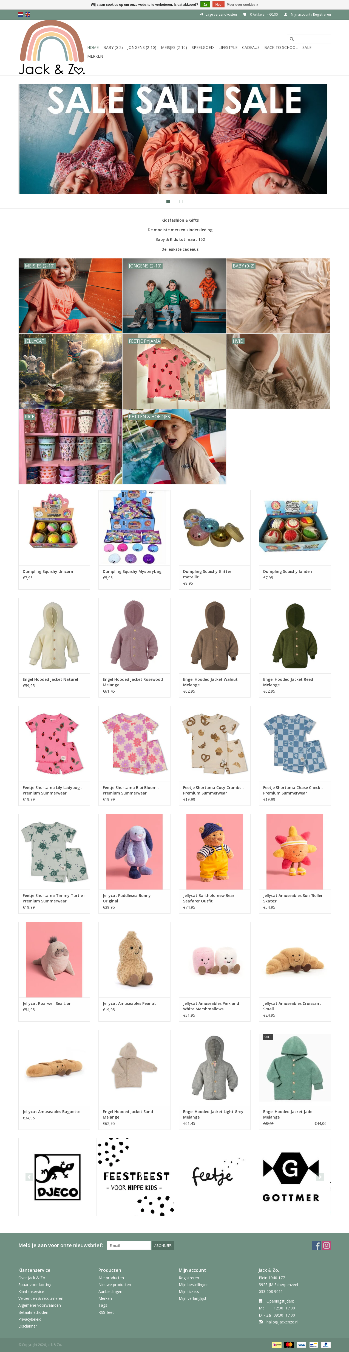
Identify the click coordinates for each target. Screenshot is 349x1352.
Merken (95, 56)
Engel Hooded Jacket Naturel (50, 679)
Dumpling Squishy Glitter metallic (207, 574)
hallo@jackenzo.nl (282, 1322)
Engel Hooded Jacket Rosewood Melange (133, 682)
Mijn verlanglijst (192, 1298)
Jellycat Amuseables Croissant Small (292, 1006)
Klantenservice (31, 1291)
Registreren (189, 1277)
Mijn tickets (189, 1291)
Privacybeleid (29, 1319)
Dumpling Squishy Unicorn (48, 571)
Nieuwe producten (114, 1284)
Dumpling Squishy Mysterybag (132, 571)
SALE (306, 47)
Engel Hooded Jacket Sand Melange (128, 1114)
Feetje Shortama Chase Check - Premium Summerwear (293, 790)
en (27, 14)
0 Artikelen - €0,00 (261, 14)
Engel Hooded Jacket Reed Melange (288, 682)
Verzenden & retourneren (40, 1298)
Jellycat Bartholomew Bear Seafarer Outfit (208, 898)
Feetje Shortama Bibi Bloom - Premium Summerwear (131, 790)
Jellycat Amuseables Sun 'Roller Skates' (293, 898)
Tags (102, 1305)
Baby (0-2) (113, 47)
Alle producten (111, 1277)
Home (93, 47)
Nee (218, 5)
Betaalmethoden (33, 1312)
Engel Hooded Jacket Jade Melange (287, 1114)
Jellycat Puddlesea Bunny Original (127, 898)
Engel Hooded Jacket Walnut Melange (210, 682)
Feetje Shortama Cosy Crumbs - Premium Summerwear (213, 790)
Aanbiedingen (110, 1291)
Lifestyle (228, 47)
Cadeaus (251, 47)
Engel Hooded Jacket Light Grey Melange (213, 1114)
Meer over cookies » (242, 5)
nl (20, 14)
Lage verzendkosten (218, 14)
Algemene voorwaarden (39, 1305)
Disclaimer (27, 1326)
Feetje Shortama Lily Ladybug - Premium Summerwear (53, 790)
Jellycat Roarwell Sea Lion (47, 1003)
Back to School (281, 47)
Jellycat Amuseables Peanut (129, 1003)
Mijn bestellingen (194, 1284)
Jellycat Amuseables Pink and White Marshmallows (211, 1006)
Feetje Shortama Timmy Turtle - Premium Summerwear (54, 898)
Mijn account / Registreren (307, 14)
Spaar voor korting (34, 1284)
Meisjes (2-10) (174, 47)
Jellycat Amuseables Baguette (51, 1111)
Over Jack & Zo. (32, 1277)
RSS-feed (106, 1312)
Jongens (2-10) (141, 47)
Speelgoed (203, 47)
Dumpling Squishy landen (287, 571)
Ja (205, 5)
